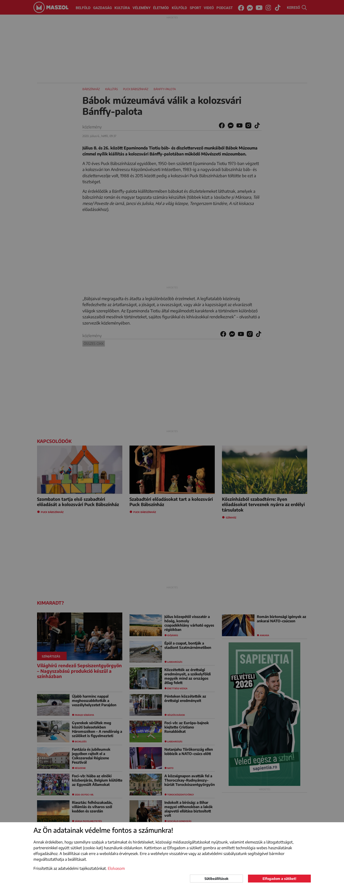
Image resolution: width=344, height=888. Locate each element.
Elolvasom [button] (116, 868)
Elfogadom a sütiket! (279, 879)
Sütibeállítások (216, 879)
